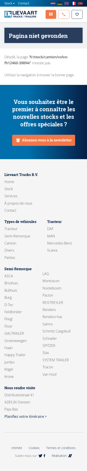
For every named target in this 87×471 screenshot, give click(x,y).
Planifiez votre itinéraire (26, 416)
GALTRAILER (14, 333)
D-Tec (8, 304)
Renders (49, 309)
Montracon (51, 280)
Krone (9, 376)
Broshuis (11, 283)
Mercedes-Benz (59, 243)
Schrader (50, 338)
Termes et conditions (61, 448)
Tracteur (10, 228)
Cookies (34, 448)
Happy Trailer (15, 354)
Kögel (8, 369)
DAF (50, 228)
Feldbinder (13, 311)
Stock (8, 3)
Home (9, 181)
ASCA (8, 276)
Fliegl (8, 319)
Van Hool (50, 374)
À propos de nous (18, 203)
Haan (8, 347)
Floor (8, 326)
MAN (51, 236)
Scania (52, 250)
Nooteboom (52, 288)
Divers (9, 250)
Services (10, 195)
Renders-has (52, 316)
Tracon (48, 367)
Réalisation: (62, 455)
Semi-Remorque (17, 236)
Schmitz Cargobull (57, 331)
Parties (9, 257)
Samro (48, 324)
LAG (46, 273)
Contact (23, 3)
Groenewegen (15, 340)
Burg (8, 297)
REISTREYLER (53, 302)
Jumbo (9, 362)
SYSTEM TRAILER (56, 360)
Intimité (16, 448)
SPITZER (49, 345)
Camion (10, 243)
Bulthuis (10, 290)
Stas (46, 352)
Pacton (48, 295)
